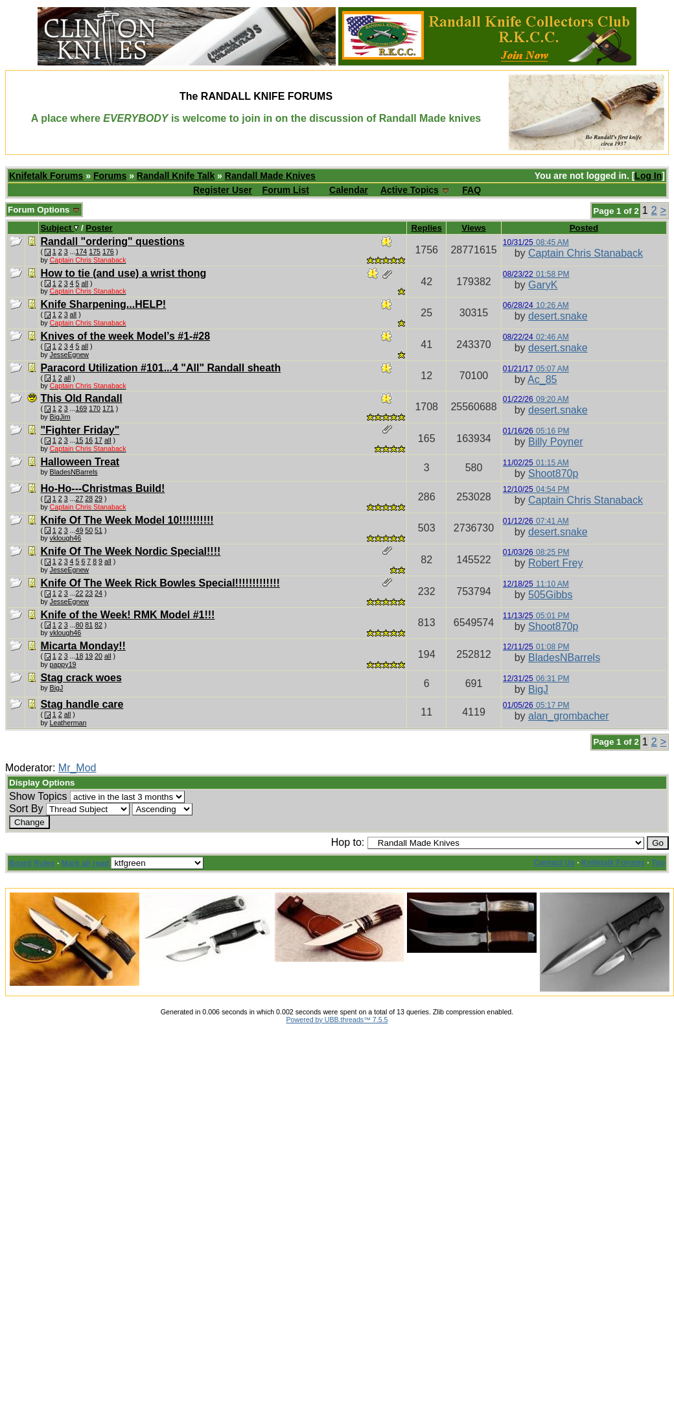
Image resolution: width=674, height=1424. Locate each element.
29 (98, 498)
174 (81, 251)
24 (98, 593)
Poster (99, 228)
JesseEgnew (69, 354)
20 (98, 656)
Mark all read (85, 863)
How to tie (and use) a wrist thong (123, 273)
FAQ (471, 190)
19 (89, 656)
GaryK (542, 284)
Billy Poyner (555, 441)
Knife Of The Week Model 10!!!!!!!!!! (126, 520)
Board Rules (32, 863)
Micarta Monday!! (83, 645)
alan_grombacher (568, 715)
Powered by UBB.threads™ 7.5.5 (337, 1019)
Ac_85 (542, 379)
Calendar (348, 190)
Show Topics (38, 796)
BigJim (60, 417)
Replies (427, 228)
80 (79, 625)
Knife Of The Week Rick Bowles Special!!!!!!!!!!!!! (160, 583)
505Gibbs (550, 594)
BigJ (57, 688)
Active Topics (409, 190)
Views (473, 228)
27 (79, 498)
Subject (59, 228)
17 (98, 440)
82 (98, 625)
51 (98, 530)
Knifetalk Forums (46, 175)
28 (89, 498)
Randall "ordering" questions (112, 241)
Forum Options (44, 210)
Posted (584, 228)
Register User (222, 190)
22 (79, 593)
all (84, 283)
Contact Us (554, 862)
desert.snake (558, 315)
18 (79, 656)
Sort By (26, 808)
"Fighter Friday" (79, 430)
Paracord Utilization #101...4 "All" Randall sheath (160, 367)
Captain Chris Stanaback (585, 253)
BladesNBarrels (74, 472)
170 (94, 408)
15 (79, 440)
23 (89, 593)
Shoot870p (553, 473)
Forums (109, 175)
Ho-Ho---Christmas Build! (102, 488)
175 (94, 251)
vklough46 (66, 538)
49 (79, 530)
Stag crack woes (80, 677)
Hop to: (348, 842)
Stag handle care (81, 704)
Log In (648, 175)
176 (108, 251)
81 (89, 625)
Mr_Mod (77, 767)
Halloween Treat (79, 461)
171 (108, 408)
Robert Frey (555, 562)
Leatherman (68, 723)
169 (81, 408)
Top (658, 862)
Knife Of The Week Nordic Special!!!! (130, 551)
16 (89, 440)
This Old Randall (81, 398)
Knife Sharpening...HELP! (103, 304)
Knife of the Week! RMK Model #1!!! (127, 614)
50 (89, 530)
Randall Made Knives (270, 175)
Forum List (285, 190)
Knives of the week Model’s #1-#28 (125, 336)
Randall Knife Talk (176, 175)
